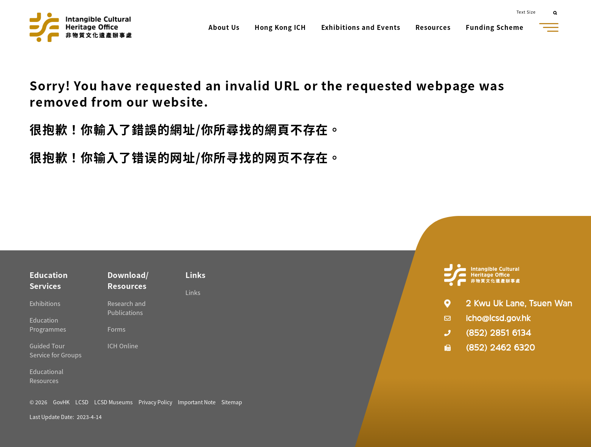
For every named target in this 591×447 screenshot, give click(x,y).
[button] (224, 28)
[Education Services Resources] (49, 280)
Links (192, 292)
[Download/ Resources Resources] (128, 280)
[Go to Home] (81, 27)
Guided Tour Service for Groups (55, 350)
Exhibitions (45, 303)
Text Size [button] (526, 12)
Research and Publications (126, 308)
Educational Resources (47, 376)
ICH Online (122, 345)
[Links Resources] (195, 274)
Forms (116, 329)
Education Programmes (48, 324)
